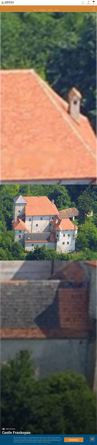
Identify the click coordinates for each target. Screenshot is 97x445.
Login (82, 3)
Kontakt (58, 10)
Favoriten (51, 10)
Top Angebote (42, 10)
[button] (90, 19)
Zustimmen (73, 440)
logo (7, 3)
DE (93, 3)
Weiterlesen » (47, 442)
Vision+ (88, 3)
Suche (33, 10)
